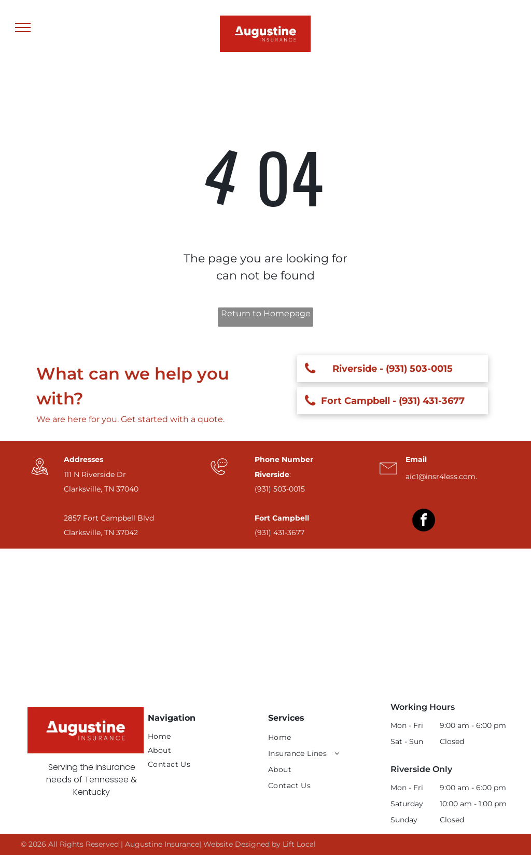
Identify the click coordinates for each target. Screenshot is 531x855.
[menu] (22, 27)
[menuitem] (200, 737)
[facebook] (423, 521)
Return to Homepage (266, 313)
